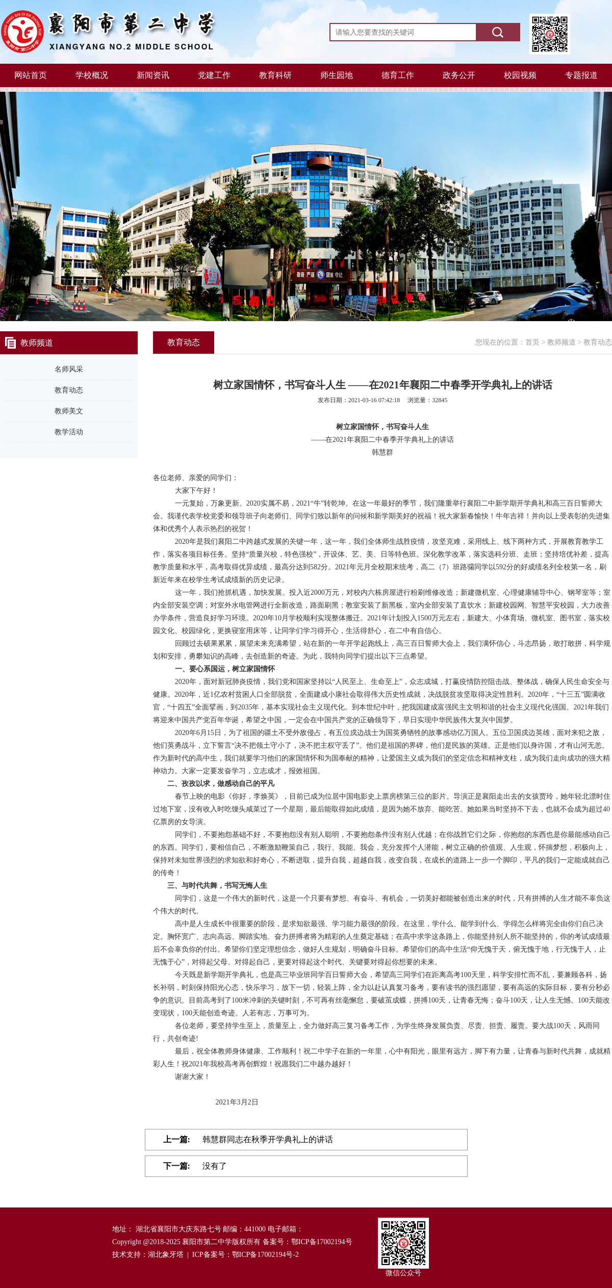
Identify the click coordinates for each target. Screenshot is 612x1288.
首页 (532, 342)
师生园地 (336, 75)
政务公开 (459, 75)
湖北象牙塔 (166, 1254)
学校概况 (91, 75)
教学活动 (69, 432)
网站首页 (30, 75)
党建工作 (214, 75)
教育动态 (69, 390)
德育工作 (397, 75)
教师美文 (69, 411)
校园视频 (520, 75)
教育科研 (275, 75)
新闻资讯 (153, 75)
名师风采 (69, 369)
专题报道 (581, 75)
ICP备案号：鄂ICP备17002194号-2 (245, 1254)
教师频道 (561, 342)
